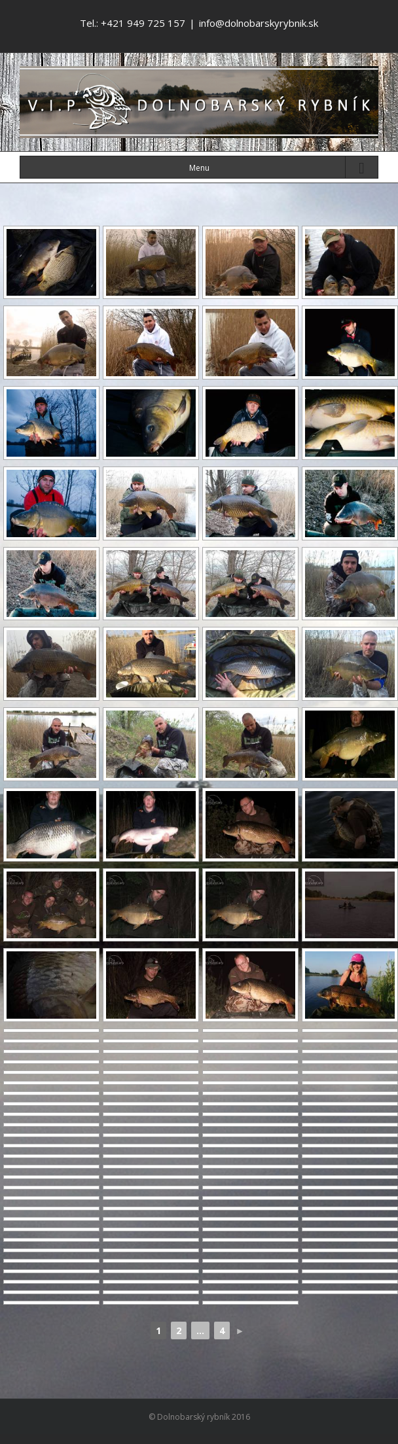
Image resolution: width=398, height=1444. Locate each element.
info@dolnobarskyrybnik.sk (258, 22)
